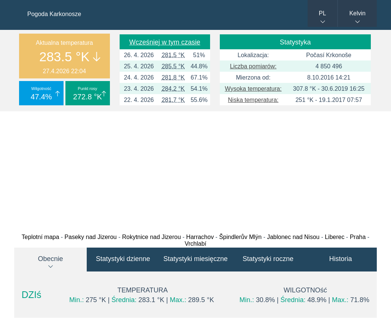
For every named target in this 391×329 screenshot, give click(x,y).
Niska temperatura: (253, 100)
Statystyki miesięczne (195, 259)
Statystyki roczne (268, 259)
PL (322, 13)
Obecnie (50, 259)
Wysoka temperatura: (253, 89)
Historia (340, 259)
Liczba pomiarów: (253, 66)
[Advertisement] (195, 170)
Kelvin (357, 13)
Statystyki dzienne (123, 259)
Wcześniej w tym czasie (164, 42)
